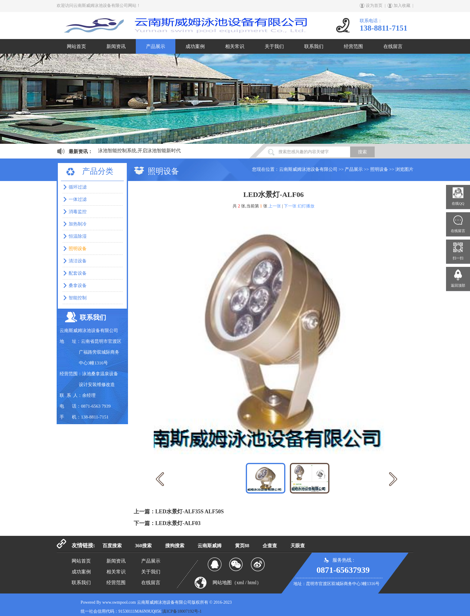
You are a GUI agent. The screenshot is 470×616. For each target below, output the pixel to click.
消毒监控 (78, 211)
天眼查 (297, 545)
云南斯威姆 (210, 545)
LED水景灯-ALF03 (178, 523)
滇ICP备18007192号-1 (181, 611)
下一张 (290, 206)
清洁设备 (78, 260)
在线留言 (393, 46)
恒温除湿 (78, 236)
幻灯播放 (306, 206)
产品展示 (155, 46)
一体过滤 (78, 199)
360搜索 (143, 545)
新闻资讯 (116, 46)
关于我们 (274, 46)
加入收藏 (402, 5)
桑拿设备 (78, 285)
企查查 (270, 545)
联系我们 (313, 46)
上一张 (274, 206)
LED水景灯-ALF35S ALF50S (189, 512)
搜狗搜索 (174, 545)
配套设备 (78, 273)
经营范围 (353, 46)
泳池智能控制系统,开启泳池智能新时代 (139, 150)
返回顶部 (458, 285)
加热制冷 (78, 224)
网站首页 (76, 46)
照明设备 (379, 169)
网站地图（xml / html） (237, 582)
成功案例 (195, 46)
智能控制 (78, 297)
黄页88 (242, 545)
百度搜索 (112, 545)
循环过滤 (78, 187)
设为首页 (374, 5)
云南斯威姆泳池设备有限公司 (308, 169)
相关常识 (234, 46)
